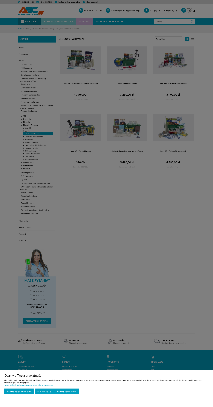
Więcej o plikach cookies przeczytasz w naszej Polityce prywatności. (28, 385)
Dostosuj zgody (44, 391)
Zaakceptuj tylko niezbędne (19, 391)
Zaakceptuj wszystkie (66, 391)
